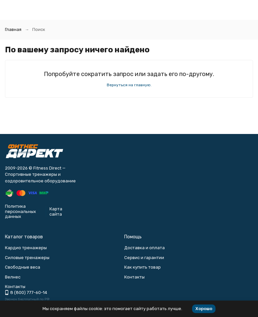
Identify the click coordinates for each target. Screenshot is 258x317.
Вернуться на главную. (129, 85)
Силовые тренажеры (27, 257)
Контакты (134, 277)
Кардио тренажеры (26, 247)
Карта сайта (55, 211)
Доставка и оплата (144, 247)
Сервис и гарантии (144, 257)
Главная (13, 29)
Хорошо (203, 308)
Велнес (12, 277)
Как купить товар (142, 267)
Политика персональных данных (20, 211)
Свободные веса (22, 267)
